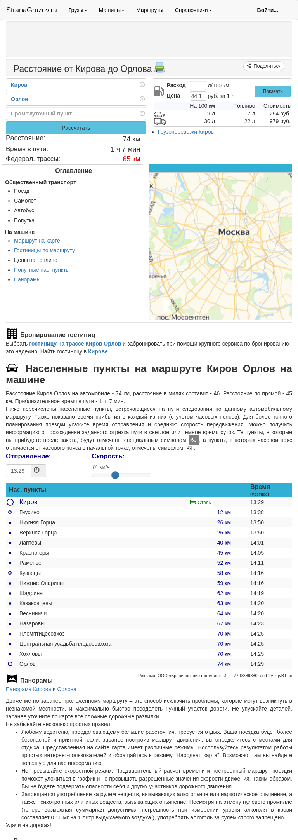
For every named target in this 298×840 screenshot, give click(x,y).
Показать (273, 91)
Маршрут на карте (37, 241)
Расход (176, 85)
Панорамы (27, 279)
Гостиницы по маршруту (44, 250)
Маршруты (149, 10)
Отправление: (28, 456)
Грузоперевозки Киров (186, 132)
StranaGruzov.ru (31, 10)
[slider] (115, 475)
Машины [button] (112, 10)
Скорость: (108, 456)
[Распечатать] (159, 70)
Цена (173, 96)
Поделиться (266, 66)
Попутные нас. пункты (42, 270)
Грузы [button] (78, 10)
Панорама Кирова (28, 689)
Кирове (97, 351)
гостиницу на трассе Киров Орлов (75, 344)
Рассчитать (76, 128)
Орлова (66, 689)
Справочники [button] (193, 10)
